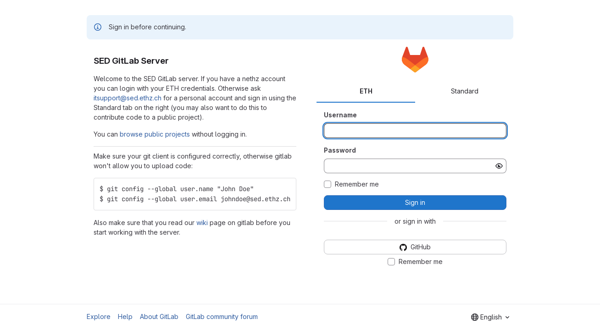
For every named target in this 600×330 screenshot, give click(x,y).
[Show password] (499, 166)
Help (125, 316)
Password (340, 150)
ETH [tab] (366, 91)
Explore (99, 316)
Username (340, 115)
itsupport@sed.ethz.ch (127, 98)
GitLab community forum (222, 316)
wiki (202, 222)
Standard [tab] (464, 91)
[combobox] (490, 317)
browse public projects (155, 134)
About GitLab (159, 316)
